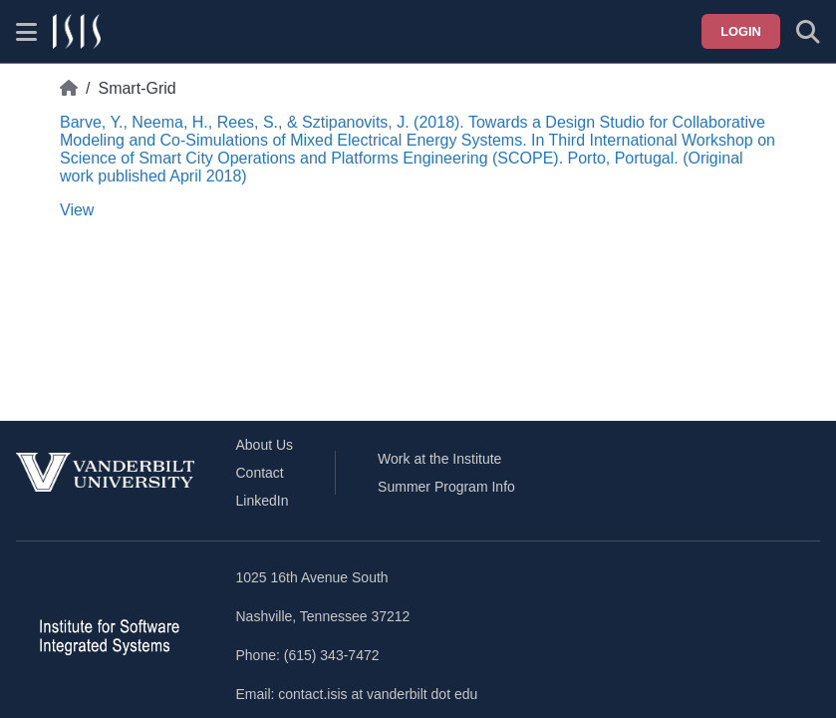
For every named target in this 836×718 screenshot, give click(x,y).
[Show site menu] (26, 32)
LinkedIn (262, 501)
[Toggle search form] (808, 32)
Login (740, 31)
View (77, 209)
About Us (265, 445)
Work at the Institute (439, 459)
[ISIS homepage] (77, 32)
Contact (260, 473)
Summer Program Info (446, 487)
